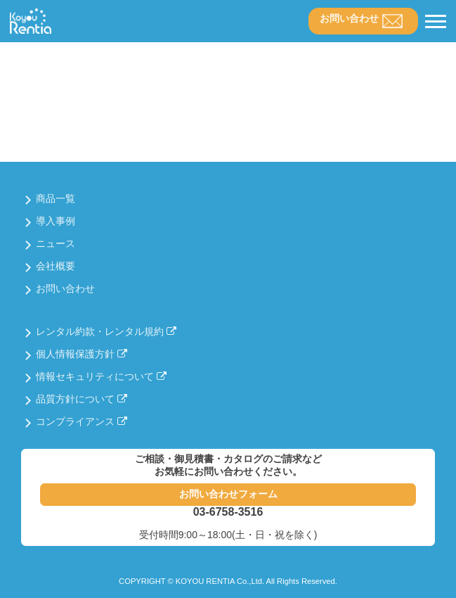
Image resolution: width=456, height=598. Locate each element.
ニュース (55, 243)
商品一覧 (55, 198)
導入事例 (55, 221)
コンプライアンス (81, 421)
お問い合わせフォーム (228, 494)
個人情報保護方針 (81, 354)
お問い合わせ (349, 18)
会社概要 (55, 266)
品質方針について (81, 399)
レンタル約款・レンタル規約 (106, 331)
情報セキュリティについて (101, 376)
